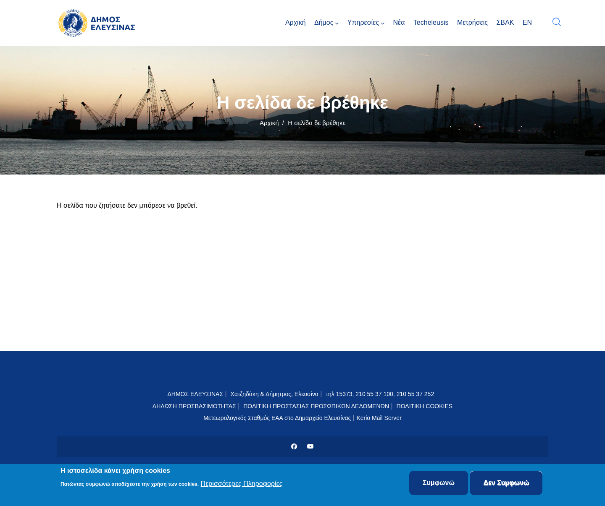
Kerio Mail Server (378, 418)
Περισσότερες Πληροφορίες (242, 484)
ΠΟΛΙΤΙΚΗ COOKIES (425, 406)
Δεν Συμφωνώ (506, 484)
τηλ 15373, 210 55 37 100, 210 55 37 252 (381, 394)
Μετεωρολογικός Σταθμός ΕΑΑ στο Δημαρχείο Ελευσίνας (277, 418)
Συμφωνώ (439, 484)
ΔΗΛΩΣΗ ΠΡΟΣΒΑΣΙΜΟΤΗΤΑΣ (194, 406)
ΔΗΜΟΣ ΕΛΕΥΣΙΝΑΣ (195, 394)
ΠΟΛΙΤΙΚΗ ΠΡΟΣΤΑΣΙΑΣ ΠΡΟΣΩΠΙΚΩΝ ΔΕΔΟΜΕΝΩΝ (316, 406)
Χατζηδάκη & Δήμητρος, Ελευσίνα (274, 394)
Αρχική (269, 122)
